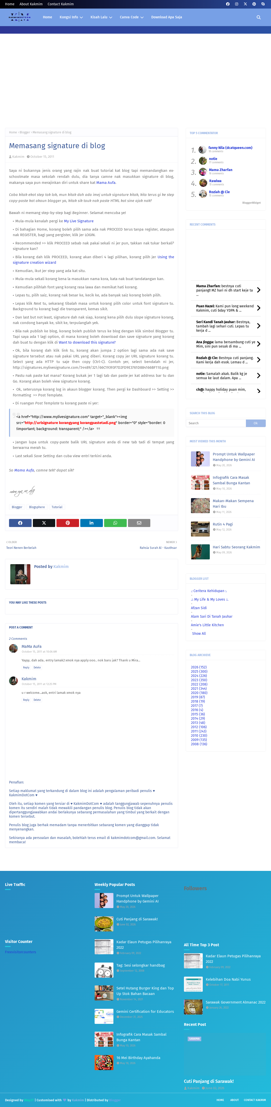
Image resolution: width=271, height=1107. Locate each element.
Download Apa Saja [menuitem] (166, 17)
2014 (198, 718)
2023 (199, 680)
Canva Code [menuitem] (129, 17)
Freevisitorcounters (20, 952)
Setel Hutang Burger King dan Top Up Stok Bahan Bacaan (145, 991)
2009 (199, 740)
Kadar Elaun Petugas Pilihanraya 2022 (143, 945)
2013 (198, 723)
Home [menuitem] (47, 17)
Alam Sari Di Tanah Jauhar (211, 616)
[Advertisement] (135, 85)
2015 (198, 714)
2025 (199, 671)
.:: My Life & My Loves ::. (209, 599)
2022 (199, 684)
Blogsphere (37, 507)
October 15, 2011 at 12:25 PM (39, 684)
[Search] (216, 423)
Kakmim (18, 157)
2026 (199, 667)
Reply (26, 667)
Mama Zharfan (220, 170)
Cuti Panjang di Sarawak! (137, 919)
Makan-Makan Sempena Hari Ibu (233, 504)
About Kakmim (31, 4)
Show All (199, 633)
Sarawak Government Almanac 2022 (235, 1002)
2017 (197, 706)
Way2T (29, 1100)
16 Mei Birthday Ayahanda (138, 1058)
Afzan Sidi (199, 608)
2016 (197, 710)
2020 (199, 693)
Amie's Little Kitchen (207, 625)
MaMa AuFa (32, 646)
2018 (198, 701)
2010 (199, 735)
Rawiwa (215, 181)
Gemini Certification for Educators (145, 1011)
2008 (199, 744)
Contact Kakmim (61, 4)
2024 (199, 676)
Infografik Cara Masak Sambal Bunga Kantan (231, 480)
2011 (199, 731)
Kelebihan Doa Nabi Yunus (228, 979)
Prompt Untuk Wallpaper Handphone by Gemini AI (234, 457)
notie (213, 159)
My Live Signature (79, 221)
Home (10, 4)
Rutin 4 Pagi (223, 524)
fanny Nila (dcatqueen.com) (230, 148)
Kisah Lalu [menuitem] (99, 17)
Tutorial (57, 507)
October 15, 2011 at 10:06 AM (39, 651)
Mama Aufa (105, 182)
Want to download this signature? (87, 342)
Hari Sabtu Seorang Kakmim (236, 547)
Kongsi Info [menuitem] (69, 17)
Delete (37, 667)
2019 (198, 697)
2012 (199, 727)
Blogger (25, 132)
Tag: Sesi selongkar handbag (140, 965)
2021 (199, 689)
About (234, 1100)
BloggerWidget (251, 202)
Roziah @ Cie (219, 192)
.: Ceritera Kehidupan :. (209, 591)
